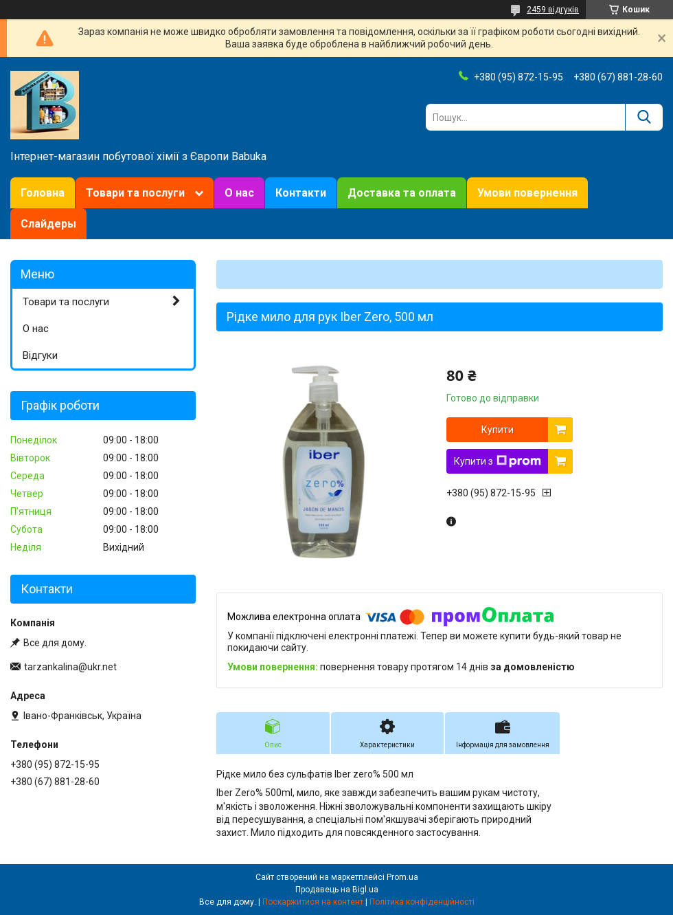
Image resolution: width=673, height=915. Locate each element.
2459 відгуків (553, 9)
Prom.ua (402, 877)
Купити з (497, 461)
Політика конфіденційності (422, 902)
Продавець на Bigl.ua (336, 889)
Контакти (300, 192)
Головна (43, 192)
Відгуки (40, 355)
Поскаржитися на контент (312, 902)
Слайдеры (48, 223)
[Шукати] (644, 117)
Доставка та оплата (401, 192)
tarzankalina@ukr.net (70, 666)
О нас (239, 192)
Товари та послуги (135, 192)
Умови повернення (527, 192)
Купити (497, 429)
